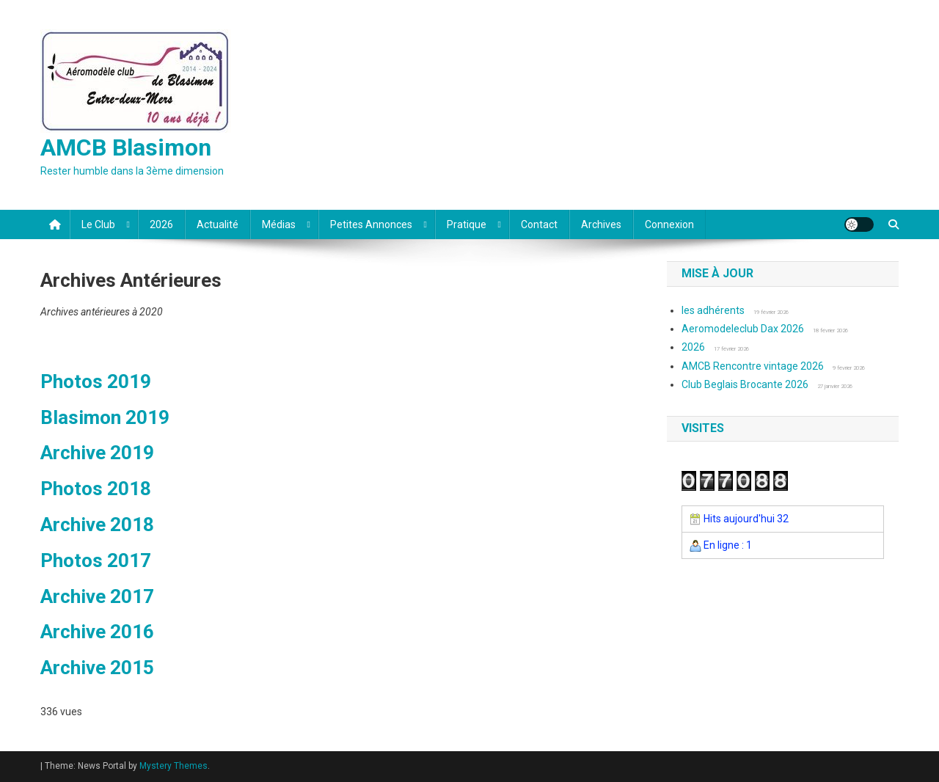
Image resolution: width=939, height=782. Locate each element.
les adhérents (713, 310)
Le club (98, 224)
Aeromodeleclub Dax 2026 (743, 329)
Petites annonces (371, 224)
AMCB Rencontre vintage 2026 (753, 366)
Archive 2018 (97, 525)
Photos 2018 (95, 489)
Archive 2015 (97, 668)
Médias (279, 224)
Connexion (669, 224)
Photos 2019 (95, 381)
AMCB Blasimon (125, 147)
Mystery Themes (173, 766)
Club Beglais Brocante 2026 (745, 384)
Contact (539, 224)
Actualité (217, 224)
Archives (601, 224)
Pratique (466, 224)
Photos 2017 (95, 560)
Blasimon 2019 (104, 417)
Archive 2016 (97, 632)
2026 (161, 224)
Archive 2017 (97, 596)
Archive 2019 (97, 453)
